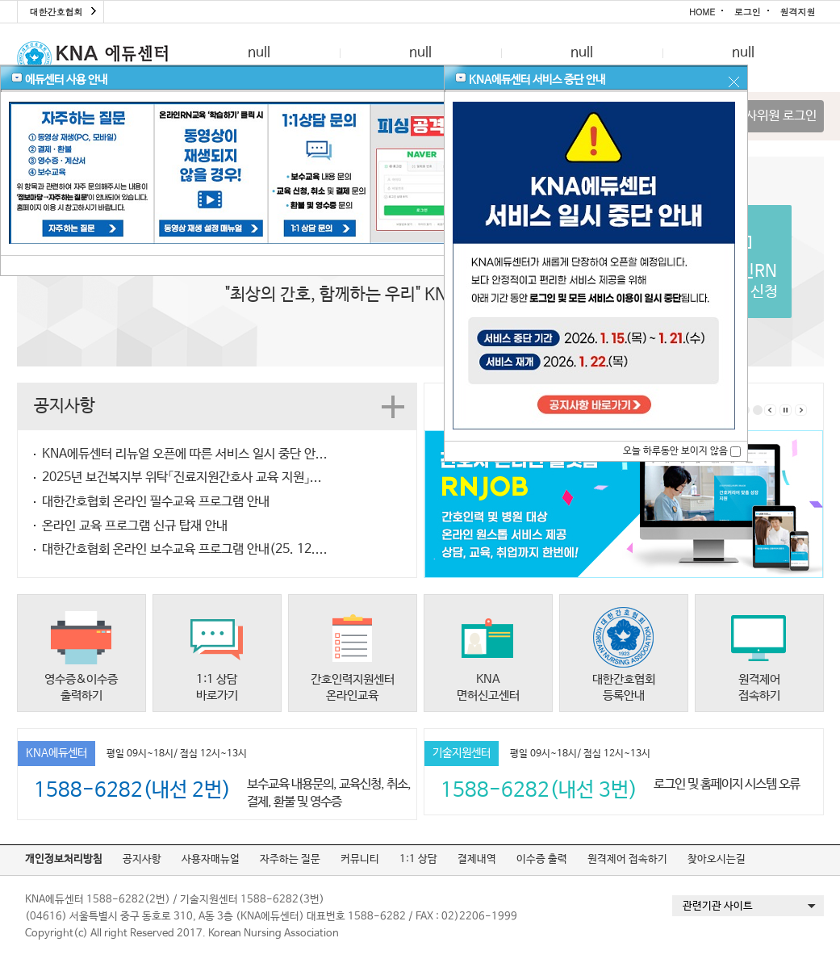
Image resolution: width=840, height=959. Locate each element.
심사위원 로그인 (775, 116)
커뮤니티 (360, 859)
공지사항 (142, 859)
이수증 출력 (541, 859)
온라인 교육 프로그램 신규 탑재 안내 (135, 526)
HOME (702, 12)
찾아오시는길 (716, 859)
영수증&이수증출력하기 (81, 687)
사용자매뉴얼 (211, 859)
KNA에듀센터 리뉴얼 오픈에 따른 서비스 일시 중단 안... (185, 454)
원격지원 (798, 12)
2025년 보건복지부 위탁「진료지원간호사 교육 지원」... (182, 477)
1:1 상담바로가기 (217, 687)
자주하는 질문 (290, 859)
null (259, 53)
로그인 (747, 12)
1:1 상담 (418, 859)
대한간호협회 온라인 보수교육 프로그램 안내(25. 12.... (185, 549)
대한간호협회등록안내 (623, 687)
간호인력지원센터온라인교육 (353, 687)
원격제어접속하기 (759, 687)
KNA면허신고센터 (488, 687)
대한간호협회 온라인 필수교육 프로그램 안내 (156, 501)
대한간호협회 (56, 12)
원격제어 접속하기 (627, 859)
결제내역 (477, 859)
